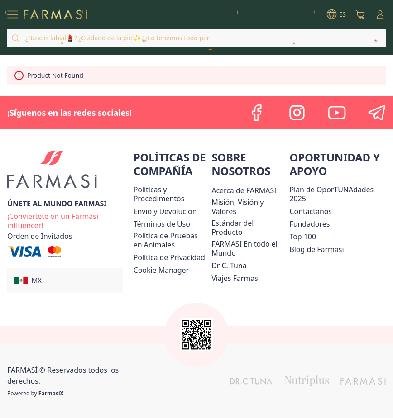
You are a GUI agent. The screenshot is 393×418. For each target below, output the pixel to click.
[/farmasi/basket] (360, 14)
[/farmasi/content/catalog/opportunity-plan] (337, 194)
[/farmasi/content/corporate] (248, 248)
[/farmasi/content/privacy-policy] (169, 257)
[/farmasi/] (55, 15)
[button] (65, 280)
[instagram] (297, 113)
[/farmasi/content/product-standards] (248, 227)
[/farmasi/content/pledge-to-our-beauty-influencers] (228, 265)
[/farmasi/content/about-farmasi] (243, 190)
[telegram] (377, 113)
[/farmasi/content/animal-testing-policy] (171, 240)
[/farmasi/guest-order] (39, 236)
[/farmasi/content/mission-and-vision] (248, 207)
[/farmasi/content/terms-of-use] (162, 223)
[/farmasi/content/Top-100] (302, 236)
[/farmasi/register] (70, 220)
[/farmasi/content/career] (235, 278)
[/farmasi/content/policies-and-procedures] (171, 194)
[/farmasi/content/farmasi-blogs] (316, 249)
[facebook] (257, 113)
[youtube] (337, 113)
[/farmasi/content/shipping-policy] (165, 211)
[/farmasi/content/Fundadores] (309, 223)
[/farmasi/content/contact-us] (310, 211)
